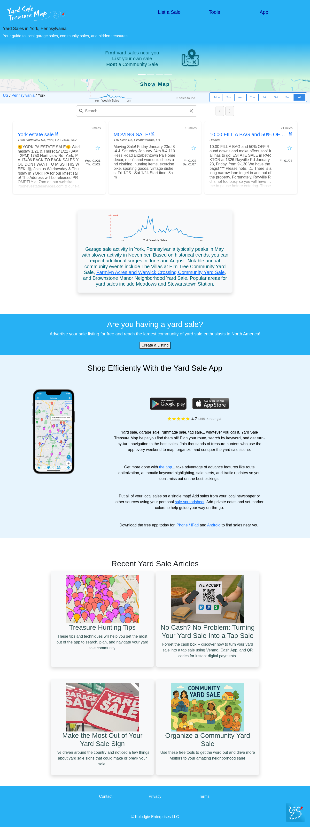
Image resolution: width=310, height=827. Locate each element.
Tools (214, 12)
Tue (228, 97)
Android (213, 525)
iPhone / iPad (187, 525)
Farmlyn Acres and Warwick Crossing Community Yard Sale (160, 272)
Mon (217, 97)
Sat (276, 97)
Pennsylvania (23, 95)
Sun (288, 97)
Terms (204, 796)
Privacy (155, 796)
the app (165, 467)
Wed (241, 97)
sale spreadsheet (189, 502)
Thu (252, 97)
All (299, 97)
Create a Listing (155, 345)
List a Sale (169, 12)
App (264, 12)
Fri (264, 97)
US (5, 95)
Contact (105, 796)
